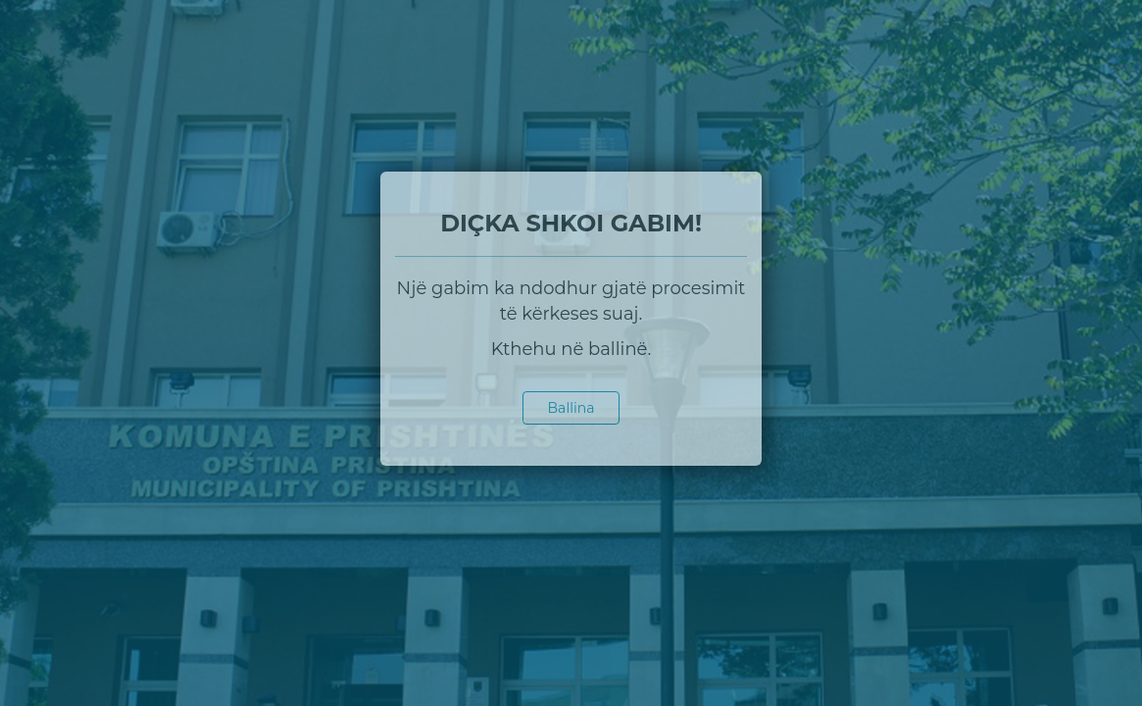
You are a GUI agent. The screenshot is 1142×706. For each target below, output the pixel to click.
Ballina (571, 408)
